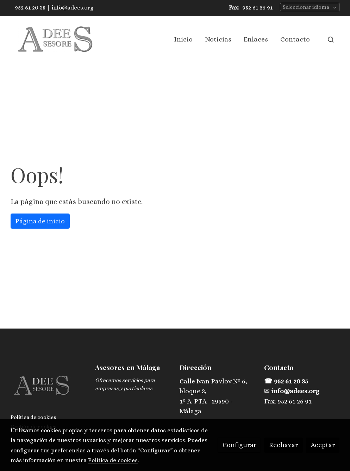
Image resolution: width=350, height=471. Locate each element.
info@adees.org (73, 7)
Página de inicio (40, 221)
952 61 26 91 (257, 7)
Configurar (239, 444)
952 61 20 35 (30, 7)
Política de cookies (33, 417)
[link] (55, 39)
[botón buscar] (330, 39)
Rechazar (283, 444)
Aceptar (323, 444)
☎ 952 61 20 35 (287, 381)
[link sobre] (48, 387)
